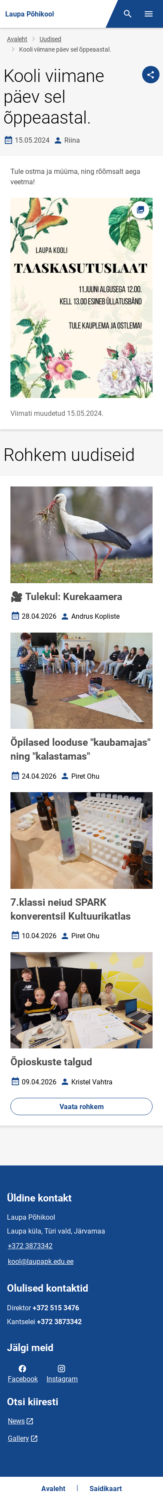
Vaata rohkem (82, 1107)
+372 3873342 (30, 1246)
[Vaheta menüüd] (148, 14)
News (16, 1421)
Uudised (50, 39)
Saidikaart (106, 1489)
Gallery (18, 1438)
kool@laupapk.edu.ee (40, 1261)
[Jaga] (151, 74)
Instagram (62, 1373)
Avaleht (17, 39)
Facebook (23, 1373)
